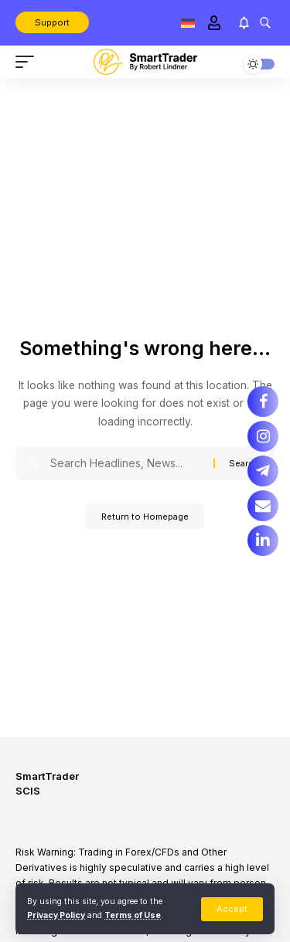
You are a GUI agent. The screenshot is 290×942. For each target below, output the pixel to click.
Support (52, 22)
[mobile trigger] (28, 62)
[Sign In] (213, 22)
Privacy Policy (56, 915)
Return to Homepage (145, 516)
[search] (265, 22)
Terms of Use (132, 915)
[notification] (244, 22)
